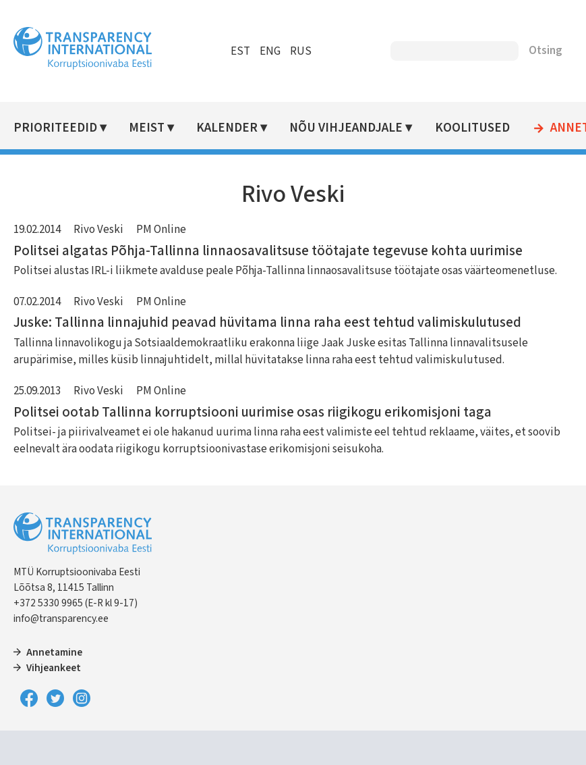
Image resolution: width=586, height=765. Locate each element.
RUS (301, 51)
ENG (270, 51)
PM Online (161, 229)
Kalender (227, 128)
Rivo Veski (98, 229)
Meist (147, 128)
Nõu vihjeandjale (346, 128)
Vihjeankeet (53, 668)
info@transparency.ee (61, 618)
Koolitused (472, 128)
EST (240, 51)
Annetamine (54, 652)
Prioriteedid (55, 128)
